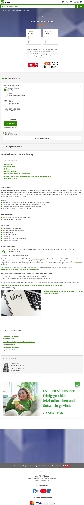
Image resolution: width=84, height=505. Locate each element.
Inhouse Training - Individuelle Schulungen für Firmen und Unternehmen (27, 176)
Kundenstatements (10, 171)
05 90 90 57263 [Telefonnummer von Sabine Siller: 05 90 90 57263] (20, 365)
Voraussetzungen (10, 166)
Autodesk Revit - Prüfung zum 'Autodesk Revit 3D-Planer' (19, 342)
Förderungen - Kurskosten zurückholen (17, 173)
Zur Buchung (11, 123)
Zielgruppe (7, 169)
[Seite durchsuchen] (39, 6)
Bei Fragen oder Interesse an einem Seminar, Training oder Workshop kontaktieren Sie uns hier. (32, 285)
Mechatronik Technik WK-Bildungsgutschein (16, 10)
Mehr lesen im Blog (10, 178)
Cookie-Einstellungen (21, 466)
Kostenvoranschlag (42, 138)
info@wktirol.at (44, 480)
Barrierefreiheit (56, 466)
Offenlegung (33, 466)
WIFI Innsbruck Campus (17, 95)
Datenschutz (42, 466)
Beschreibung (8, 164)
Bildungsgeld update (38, 259)
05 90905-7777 (44, 477)
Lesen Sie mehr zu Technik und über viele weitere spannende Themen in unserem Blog (63, 292)
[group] (42, 24)
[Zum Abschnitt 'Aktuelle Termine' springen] (33, 37)
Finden (76, 6)
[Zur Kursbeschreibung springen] (50, 37)
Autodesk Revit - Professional (11, 336)
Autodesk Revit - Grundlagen (11, 347)
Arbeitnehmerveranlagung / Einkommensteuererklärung (19, 269)
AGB (48, 466)
